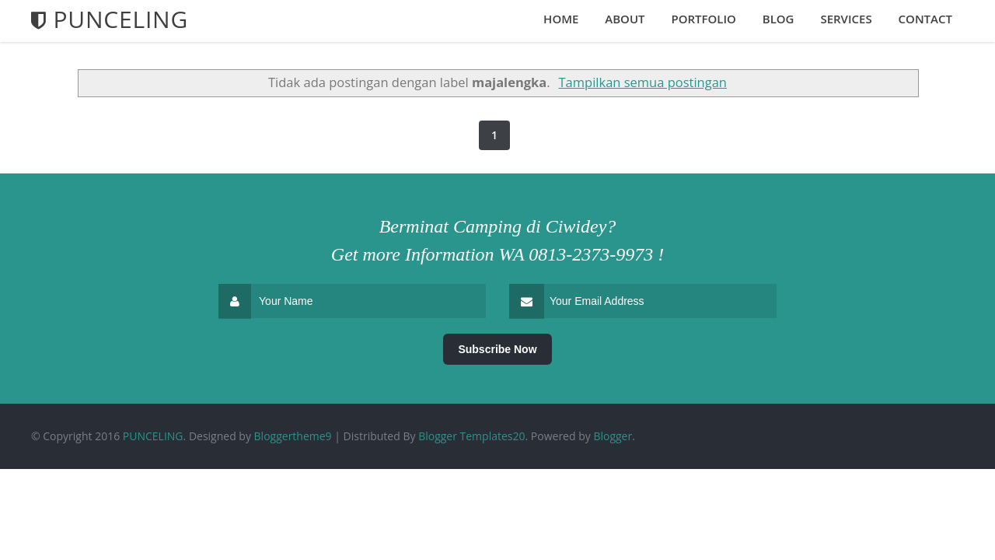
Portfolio (703, 18)
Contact (925, 18)
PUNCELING (153, 436)
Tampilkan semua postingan (643, 82)
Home (560, 18)
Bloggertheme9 (293, 436)
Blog (778, 18)
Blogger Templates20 (471, 436)
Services (845, 18)
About (624, 18)
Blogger (612, 436)
